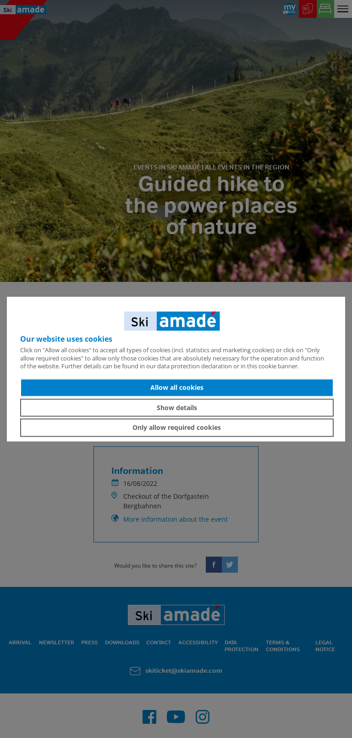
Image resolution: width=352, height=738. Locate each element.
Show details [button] (177, 407)
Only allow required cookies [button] (176, 427)
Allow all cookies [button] (177, 387)
